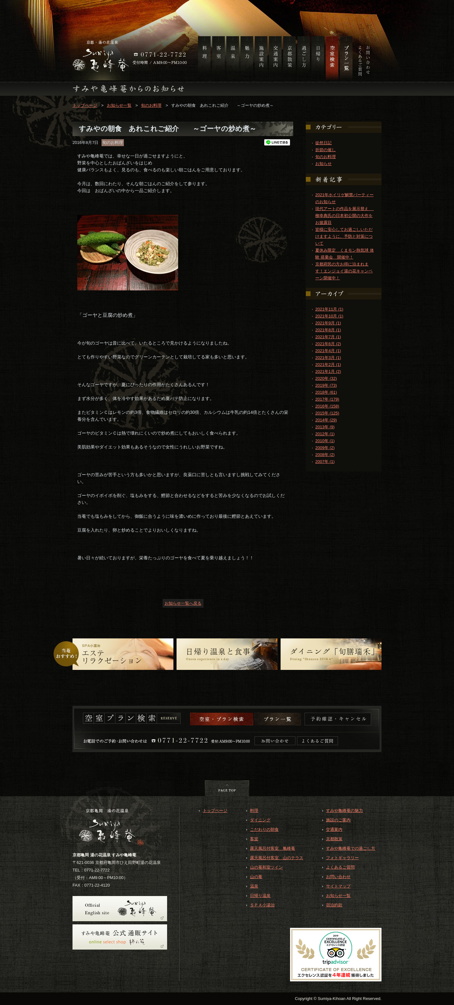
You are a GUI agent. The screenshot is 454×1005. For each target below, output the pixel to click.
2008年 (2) (325, 454)
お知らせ (323, 163)
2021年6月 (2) (328, 343)
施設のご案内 (338, 820)
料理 (254, 810)
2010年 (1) (325, 440)
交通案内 (334, 829)
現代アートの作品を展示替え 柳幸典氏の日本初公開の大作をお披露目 (344, 215)
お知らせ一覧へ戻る (183, 603)
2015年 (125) (327, 413)
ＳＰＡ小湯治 (262, 905)
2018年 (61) (326, 392)
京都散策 (334, 839)
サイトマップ (338, 886)
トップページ (85, 105)
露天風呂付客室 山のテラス (276, 857)
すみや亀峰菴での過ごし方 (350, 848)
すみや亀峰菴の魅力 (344, 810)
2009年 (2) (325, 447)
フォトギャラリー (342, 857)
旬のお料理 (151, 105)
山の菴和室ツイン (266, 867)
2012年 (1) (325, 433)
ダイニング (260, 820)
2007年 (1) (325, 461)
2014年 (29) (326, 420)
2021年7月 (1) (328, 336)
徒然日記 (323, 142)
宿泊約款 (334, 905)
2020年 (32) (326, 378)
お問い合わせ (338, 876)
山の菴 (256, 876)
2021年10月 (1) (329, 316)
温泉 (254, 886)
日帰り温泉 (260, 895)
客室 (254, 839)
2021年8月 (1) (328, 330)
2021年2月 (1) (328, 364)
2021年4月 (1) (328, 350)
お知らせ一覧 (119, 105)
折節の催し (325, 149)
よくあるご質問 (340, 867)
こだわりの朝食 (264, 829)
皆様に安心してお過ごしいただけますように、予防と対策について (344, 236)
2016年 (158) (327, 406)
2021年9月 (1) (328, 323)
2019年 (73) (326, 385)
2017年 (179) (327, 399)
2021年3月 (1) (328, 357)
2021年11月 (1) (329, 309)
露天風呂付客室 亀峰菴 (272, 848)
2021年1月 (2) (328, 371)
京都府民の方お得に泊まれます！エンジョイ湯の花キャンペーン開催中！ (344, 271)
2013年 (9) (325, 427)
